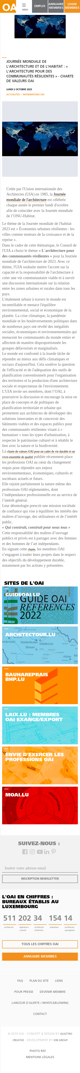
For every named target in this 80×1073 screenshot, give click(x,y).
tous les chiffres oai (40, 944)
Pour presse (23, 992)
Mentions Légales (40, 1057)
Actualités (13, 95)
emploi (39, 6)
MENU (24, 10)
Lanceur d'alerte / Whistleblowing (40, 1003)
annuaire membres (56, 6)
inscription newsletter (40, 878)
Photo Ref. (38, 1051)
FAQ (20, 981)
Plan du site (39, 981)
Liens (59, 981)
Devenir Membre (53, 992)
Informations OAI (33, 95)
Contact (40, 1014)
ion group (61, 1040)
